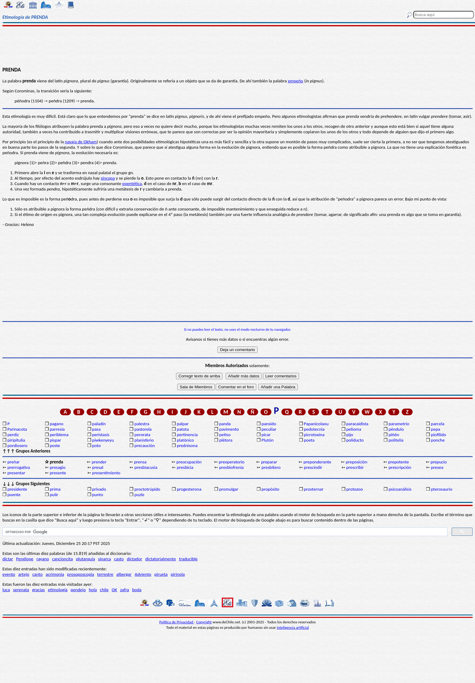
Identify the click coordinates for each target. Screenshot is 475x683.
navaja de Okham (81, 141)
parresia (57, 429)
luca (6, 589)
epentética (132, 183)
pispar (55, 440)
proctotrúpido (147, 489)
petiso (224, 434)
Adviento (143, 574)
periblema (59, 434)
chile (104, 589)
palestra (142, 423)
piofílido (438, 434)
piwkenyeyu (103, 440)
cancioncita (62, 559)
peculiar (268, 429)
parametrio (399, 423)
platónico (185, 440)
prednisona (187, 445)
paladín (99, 423)
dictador (134, 559)
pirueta (161, 574)
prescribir (355, 467)
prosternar (313, 489)
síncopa (108, 178)
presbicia (185, 467)
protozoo (354, 489)
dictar (7, 559)
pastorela (143, 429)
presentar (16, 473)
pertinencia (187, 434)
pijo (349, 434)
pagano (56, 423)
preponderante (317, 462)
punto (97, 494)
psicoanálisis (400, 489)
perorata (142, 434)
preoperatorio (231, 462)
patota (183, 429)
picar (266, 434)
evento (8, 574)
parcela (438, 423)
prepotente (398, 462)
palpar (183, 423)
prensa (140, 462)
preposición (356, 462)
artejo (23, 574)
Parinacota (17, 429)
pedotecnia (314, 429)
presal (97, 467)
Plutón (267, 440)
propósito (270, 489)
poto (96, 445)
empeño (295, 81)
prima (55, 489)
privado (99, 489)
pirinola (177, 574)
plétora (225, 440)
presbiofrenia (231, 467)
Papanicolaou (316, 423)
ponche (438, 440)
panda (225, 423)
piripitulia (16, 440)
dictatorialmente (160, 559)
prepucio (438, 462)
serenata (21, 589)
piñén (394, 434)
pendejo (78, 589)
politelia (396, 440)
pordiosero (17, 445)
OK (114, 589)
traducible (188, 559)
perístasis (100, 434)
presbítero (271, 467)
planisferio (144, 440)
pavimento (229, 429)
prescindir (313, 467)
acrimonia (55, 574)
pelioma (353, 429)
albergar (123, 574)
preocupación (188, 462)
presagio (57, 467)
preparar (269, 462)
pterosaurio (442, 489)
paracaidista (357, 423)
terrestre (105, 574)
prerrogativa (18, 467)
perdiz (13, 434)
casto (119, 559)
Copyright (204, 622)
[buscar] (224, 532)
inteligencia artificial (293, 627)
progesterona (189, 489)
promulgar (228, 489)
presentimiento (106, 473)
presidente (17, 489)
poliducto (355, 440)
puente (13, 494)
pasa (96, 429)
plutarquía (85, 559)
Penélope (24, 559)
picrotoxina (314, 434)
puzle (139, 494)
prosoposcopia (80, 574)
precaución (145, 445)
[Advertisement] (237, 46)
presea (437, 467)
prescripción (400, 467)
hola (93, 589)
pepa (435, 429)
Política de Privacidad (176, 622)
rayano (42, 559)
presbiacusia (146, 467)
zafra (124, 589)
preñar (13, 462)
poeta (309, 440)
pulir (54, 494)
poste (55, 445)
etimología (58, 589)
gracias (38, 589)
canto (37, 574)
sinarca (104, 559)
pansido (268, 423)
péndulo (396, 429)
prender (99, 462)
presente (58, 473)
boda (136, 589)
